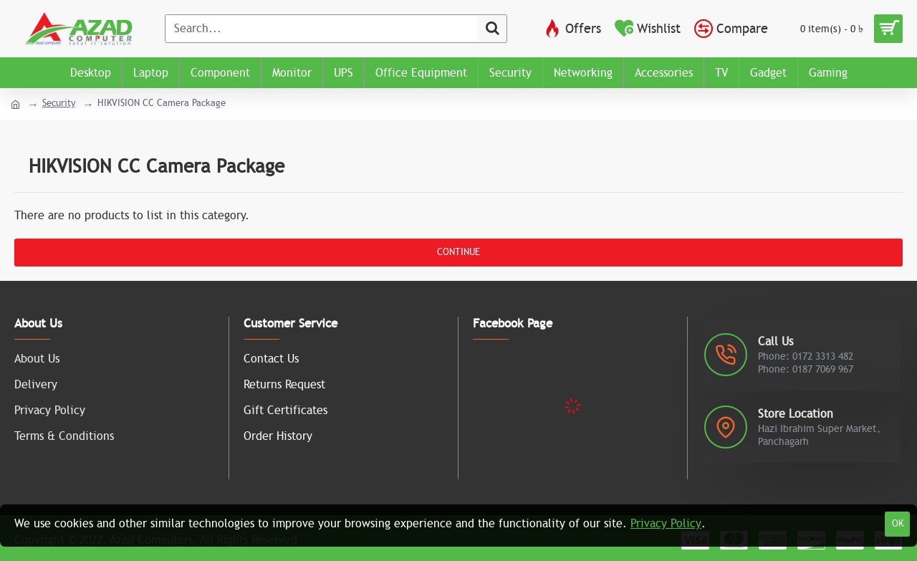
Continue (458, 252)
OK (897, 523)
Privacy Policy (665, 524)
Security (58, 103)
